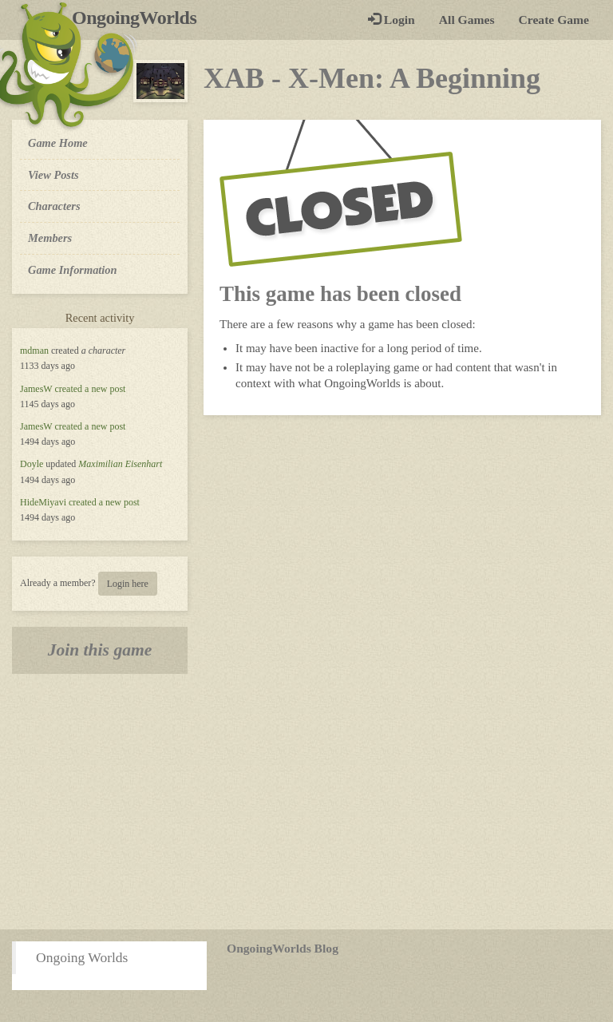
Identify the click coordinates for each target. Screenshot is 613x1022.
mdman (34, 350)
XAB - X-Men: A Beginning (372, 78)
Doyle (31, 463)
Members (50, 238)
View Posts (53, 174)
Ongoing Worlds (82, 957)
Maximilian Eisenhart (120, 463)
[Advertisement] (306, 801)
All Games (467, 19)
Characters (54, 205)
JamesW (36, 388)
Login (391, 19)
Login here (127, 583)
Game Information (72, 269)
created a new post (89, 388)
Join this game (100, 650)
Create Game (554, 19)
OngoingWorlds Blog (282, 948)
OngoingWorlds (140, 17)
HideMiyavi (43, 502)
